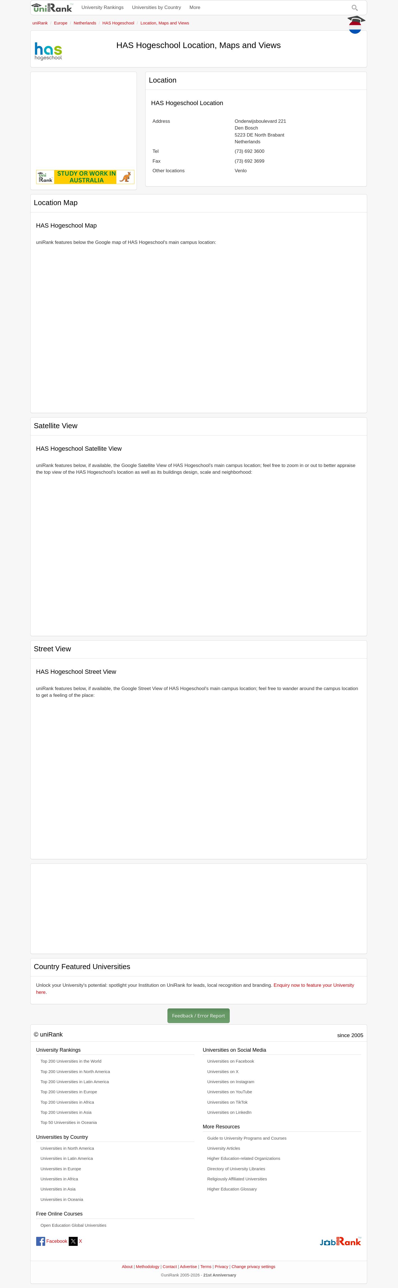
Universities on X (223, 1071)
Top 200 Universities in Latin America (75, 1082)
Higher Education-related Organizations (243, 1158)
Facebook (51, 1241)
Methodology (148, 1266)
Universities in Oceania (62, 1199)
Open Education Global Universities (74, 1225)
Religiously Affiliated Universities (237, 1179)
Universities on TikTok (227, 1102)
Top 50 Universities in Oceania (69, 1122)
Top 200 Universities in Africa (67, 1102)
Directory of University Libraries (236, 1169)
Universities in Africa (59, 1179)
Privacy (221, 1266)
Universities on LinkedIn (229, 1112)
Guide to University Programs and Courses (246, 1138)
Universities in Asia (58, 1189)
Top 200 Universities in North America (75, 1071)
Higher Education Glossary (232, 1189)
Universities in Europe (61, 1169)
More (195, 7)
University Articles (223, 1148)
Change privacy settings (253, 1266)
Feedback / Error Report (198, 1015)
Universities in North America (67, 1148)
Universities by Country (156, 7)
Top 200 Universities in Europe (69, 1092)
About (127, 1266)
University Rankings (103, 7)
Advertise (188, 1266)
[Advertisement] (83, 117)
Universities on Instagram (230, 1082)
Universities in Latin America (67, 1158)
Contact (170, 1266)
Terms (205, 1266)
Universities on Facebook (230, 1061)
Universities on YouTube (229, 1092)
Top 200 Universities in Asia (66, 1112)
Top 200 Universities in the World (71, 1061)
